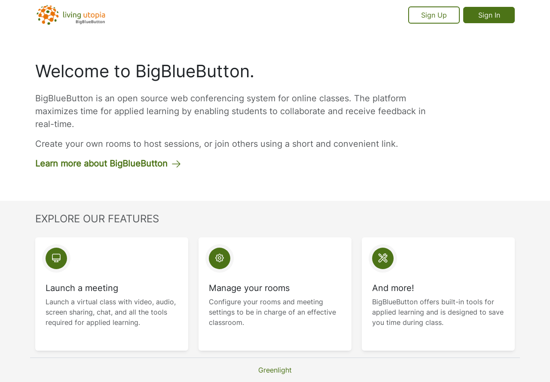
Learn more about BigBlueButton (108, 163)
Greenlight (275, 370)
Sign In (489, 15)
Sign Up (434, 15)
